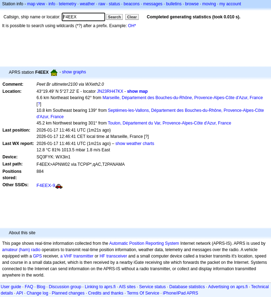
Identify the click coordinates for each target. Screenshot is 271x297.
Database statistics (187, 286)
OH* (132, 25)
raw (101, 3)
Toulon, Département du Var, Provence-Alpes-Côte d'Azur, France (169, 123)
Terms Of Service (143, 293)
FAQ (29, 286)
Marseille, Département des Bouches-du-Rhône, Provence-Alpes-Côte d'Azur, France (182, 97)
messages (153, 3)
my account (230, 3)
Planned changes (68, 293)
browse (192, 3)
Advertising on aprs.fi (228, 286)
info (51, 3)
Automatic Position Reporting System (144, 243)
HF (102, 256)
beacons (131, 3)
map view (36, 3)
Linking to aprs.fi (100, 286)
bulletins (173, 3)
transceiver (117, 256)
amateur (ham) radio (21, 249)
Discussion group (65, 286)
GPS (37, 256)
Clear (132, 17)
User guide (11, 286)
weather (87, 3)
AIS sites (127, 286)
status (114, 3)
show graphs (74, 71)
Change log (37, 293)
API (19, 293)
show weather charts (134, 143)
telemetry (67, 3)
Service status (152, 286)
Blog (41, 286)
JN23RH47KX (110, 91)
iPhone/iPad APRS (180, 293)
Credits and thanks (106, 293)
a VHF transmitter (77, 256)
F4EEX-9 (46, 185)
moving (209, 3)
